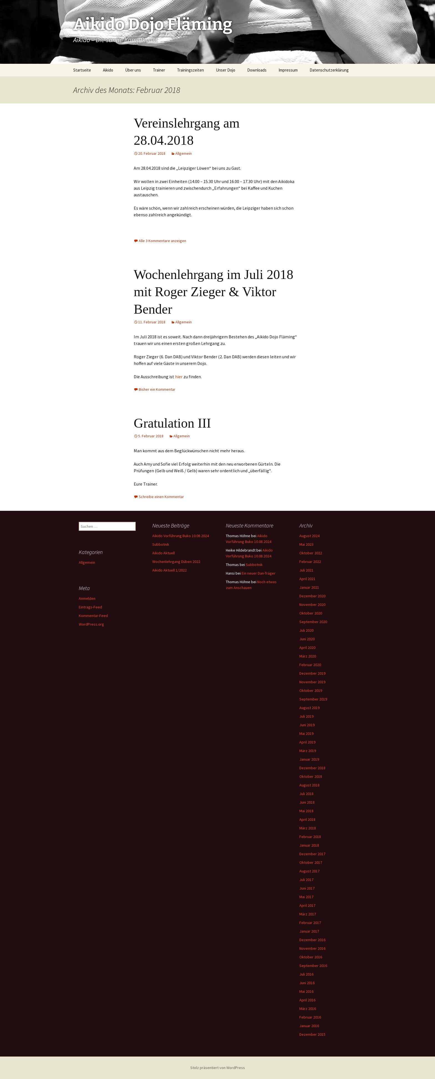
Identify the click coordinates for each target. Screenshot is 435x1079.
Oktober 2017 (310, 862)
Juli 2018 (306, 793)
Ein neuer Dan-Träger (258, 573)
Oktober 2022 (310, 552)
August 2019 (309, 707)
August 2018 (309, 785)
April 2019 (307, 742)
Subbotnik (160, 544)
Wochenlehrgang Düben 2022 (176, 561)
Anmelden (87, 598)
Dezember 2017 (312, 853)
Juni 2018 (307, 802)
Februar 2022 (310, 561)
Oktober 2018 (310, 776)
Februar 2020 (310, 664)
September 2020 (313, 621)
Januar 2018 (309, 845)
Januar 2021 (309, 587)
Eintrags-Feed (90, 607)
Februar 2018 (310, 836)
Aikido (108, 70)
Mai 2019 (306, 733)
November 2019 (312, 681)
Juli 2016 (306, 974)
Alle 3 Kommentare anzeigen (162, 240)
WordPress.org (91, 624)
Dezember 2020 (312, 595)
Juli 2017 (306, 879)
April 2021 (307, 578)
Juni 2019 (307, 724)
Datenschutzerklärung (329, 70)
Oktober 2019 (310, 690)
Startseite (82, 70)
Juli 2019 (306, 716)
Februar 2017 (310, 922)
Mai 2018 (306, 810)
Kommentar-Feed (93, 615)
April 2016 (307, 999)
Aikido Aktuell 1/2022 (169, 570)
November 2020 (312, 604)
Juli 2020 (306, 630)
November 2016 (312, 948)
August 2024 (309, 535)
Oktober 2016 (310, 956)
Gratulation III (172, 423)
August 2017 (309, 871)
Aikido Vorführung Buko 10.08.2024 (180, 535)
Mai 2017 (306, 896)
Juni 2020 (307, 638)
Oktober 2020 (310, 613)
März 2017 (307, 914)
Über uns (133, 70)
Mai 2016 (306, 991)
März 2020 (307, 656)
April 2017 (307, 905)
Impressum (288, 70)
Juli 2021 (306, 570)
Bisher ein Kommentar (157, 389)
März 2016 (307, 1008)
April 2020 (307, 647)
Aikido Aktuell (163, 552)
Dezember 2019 (312, 673)
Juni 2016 (307, 982)
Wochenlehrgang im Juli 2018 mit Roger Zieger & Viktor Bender (213, 291)
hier (179, 376)
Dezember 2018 (312, 767)
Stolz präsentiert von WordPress (217, 1067)
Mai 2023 (306, 544)
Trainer (159, 70)
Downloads (257, 70)
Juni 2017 (307, 888)
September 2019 (313, 699)
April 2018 (307, 819)
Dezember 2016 (312, 939)
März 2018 (307, 828)
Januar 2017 (309, 931)
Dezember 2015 (312, 1034)
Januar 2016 (309, 1025)
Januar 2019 (309, 759)
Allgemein (183, 153)
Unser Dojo (225, 70)
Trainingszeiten (190, 70)
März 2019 (307, 750)
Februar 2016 (310, 1017)
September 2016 (313, 965)
